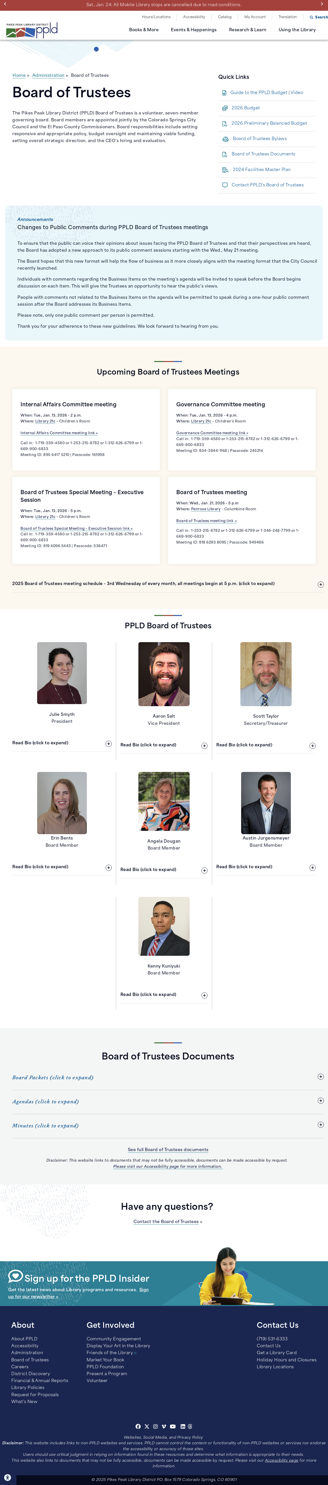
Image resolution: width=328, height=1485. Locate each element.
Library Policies (27, 1388)
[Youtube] (173, 1427)
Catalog (225, 17)
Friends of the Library (110, 1353)
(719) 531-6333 (272, 1339)
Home (19, 76)
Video (297, 93)
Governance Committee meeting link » (212, 433)
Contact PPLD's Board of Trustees (268, 185)
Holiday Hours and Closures (286, 1360)
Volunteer (97, 1381)
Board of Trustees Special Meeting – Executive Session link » (76, 529)
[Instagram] (156, 1427)
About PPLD (24, 1339)
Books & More (144, 30)
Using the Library (297, 30)
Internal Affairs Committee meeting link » (59, 433)
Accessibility (194, 17)
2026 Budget (246, 108)
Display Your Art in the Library (118, 1346)
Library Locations (275, 1367)
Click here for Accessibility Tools (8, 1477)
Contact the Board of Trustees (166, 1222)
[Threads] (190, 1427)
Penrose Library (206, 509)
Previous (6, 4)
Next (323, 4)
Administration (48, 76)
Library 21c (45, 421)
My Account (255, 17)
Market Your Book (105, 1360)
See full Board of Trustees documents (168, 1150)
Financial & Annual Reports (39, 1381)
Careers (20, 1367)
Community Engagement (114, 1339)
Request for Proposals (35, 1395)
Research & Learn (247, 30)
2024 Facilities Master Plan (262, 170)
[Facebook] (138, 1427)
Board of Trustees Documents (263, 154)
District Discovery (30, 1374)
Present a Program (107, 1374)
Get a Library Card (277, 1353)
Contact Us (269, 1346)
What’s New (24, 1402)
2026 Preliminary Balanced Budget (269, 124)
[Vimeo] (163, 1427)
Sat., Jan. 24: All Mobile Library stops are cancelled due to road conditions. (164, 5)
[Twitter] (147, 1427)
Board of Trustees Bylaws (260, 139)
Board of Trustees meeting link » (206, 521)
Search (321, 17)
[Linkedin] (183, 1427)
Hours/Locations (156, 17)
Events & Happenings (194, 30)
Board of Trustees (30, 1360)
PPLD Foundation (105, 1367)
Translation (288, 17)
